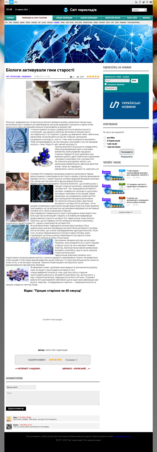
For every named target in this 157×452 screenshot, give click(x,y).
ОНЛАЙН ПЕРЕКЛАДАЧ (88, 18)
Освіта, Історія (78, 22)
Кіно (39, 22)
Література (50, 22)
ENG (16, 2)
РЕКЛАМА (146, 18)
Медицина (56, 22)
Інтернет (28, 22)
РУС (6, 2)
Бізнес (10, 22)
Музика (62, 22)
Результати (127, 156)
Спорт (112, 22)
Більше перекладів (64, 18)
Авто (6, 22)
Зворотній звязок (112, 18)
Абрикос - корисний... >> (76, 368)
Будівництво (123, 22)
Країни (117, 22)
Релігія (108, 22)
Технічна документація (133, 22)
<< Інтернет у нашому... (28, 368)
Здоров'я (22, 22)
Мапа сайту (132, 18)
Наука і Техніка (70, 22)
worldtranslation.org (122, 436)
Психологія (102, 22)
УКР (11, 2)
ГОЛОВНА (10, 18)
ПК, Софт (44, 22)
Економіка (16, 22)
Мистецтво (34, 22)
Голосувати (127, 151)
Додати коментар (16, 408)
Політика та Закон (87, 22)
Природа (96, 22)
